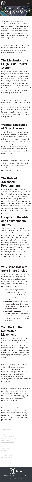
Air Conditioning (6, 429)
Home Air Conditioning (7, 434)
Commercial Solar (6, 447)
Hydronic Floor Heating (7, 464)
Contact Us (21, 475)
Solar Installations (6, 440)
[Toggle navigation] (28, 3)
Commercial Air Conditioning (9, 438)
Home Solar (4, 445)
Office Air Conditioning (7, 436)
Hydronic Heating (6, 457)
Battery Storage (5, 448)
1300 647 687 (18, 479)
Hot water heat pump (7, 455)
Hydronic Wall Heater (7, 462)
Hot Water (4, 450)
